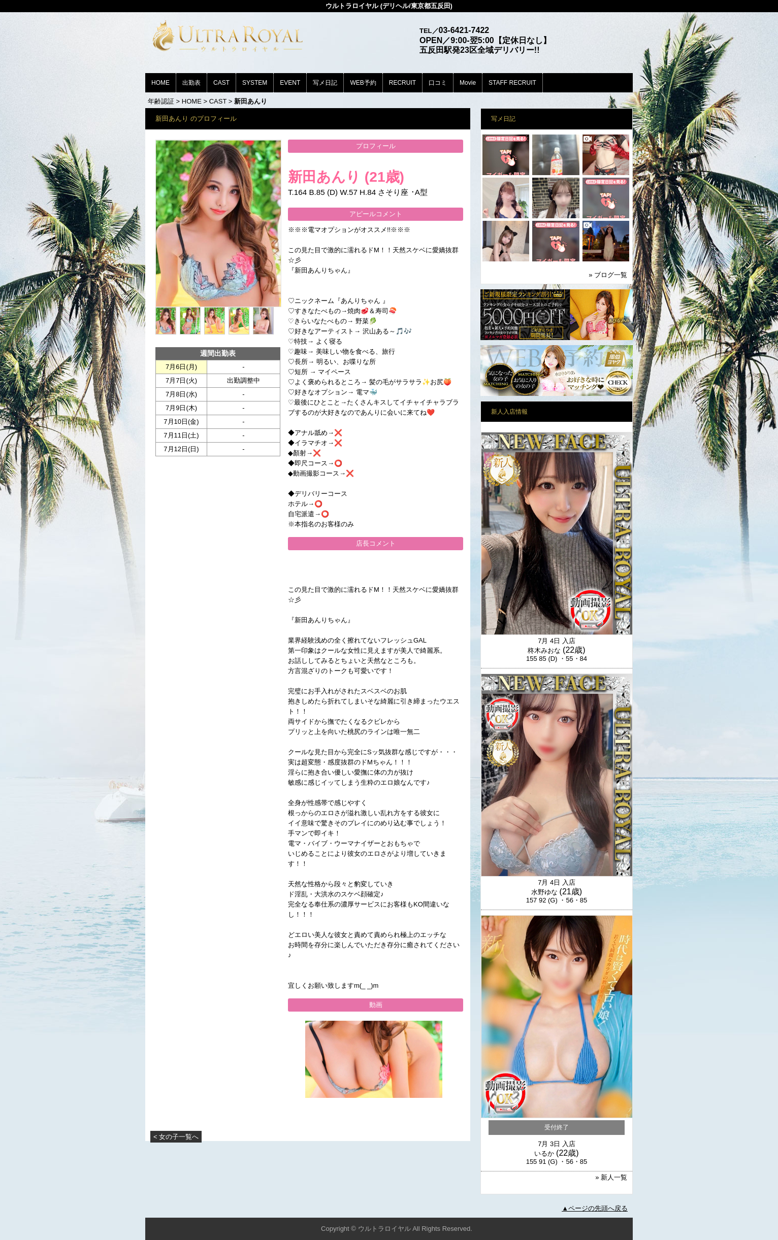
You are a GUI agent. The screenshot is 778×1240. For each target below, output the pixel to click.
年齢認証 (161, 101)
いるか (544, 1153)
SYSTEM (254, 82)
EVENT (290, 82)
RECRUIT (402, 82)
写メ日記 (325, 82)
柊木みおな (544, 650)
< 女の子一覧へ (176, 1137)
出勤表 (191, 82)
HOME (160, 82)
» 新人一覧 (611, 1177)
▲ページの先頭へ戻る (595, 1208)
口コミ (438, 82)
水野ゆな (544, 892)
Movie (468, 82)
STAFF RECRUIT (512, 82)
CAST (221, 82)
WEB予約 (363, 82)
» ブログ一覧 (608, 275)
